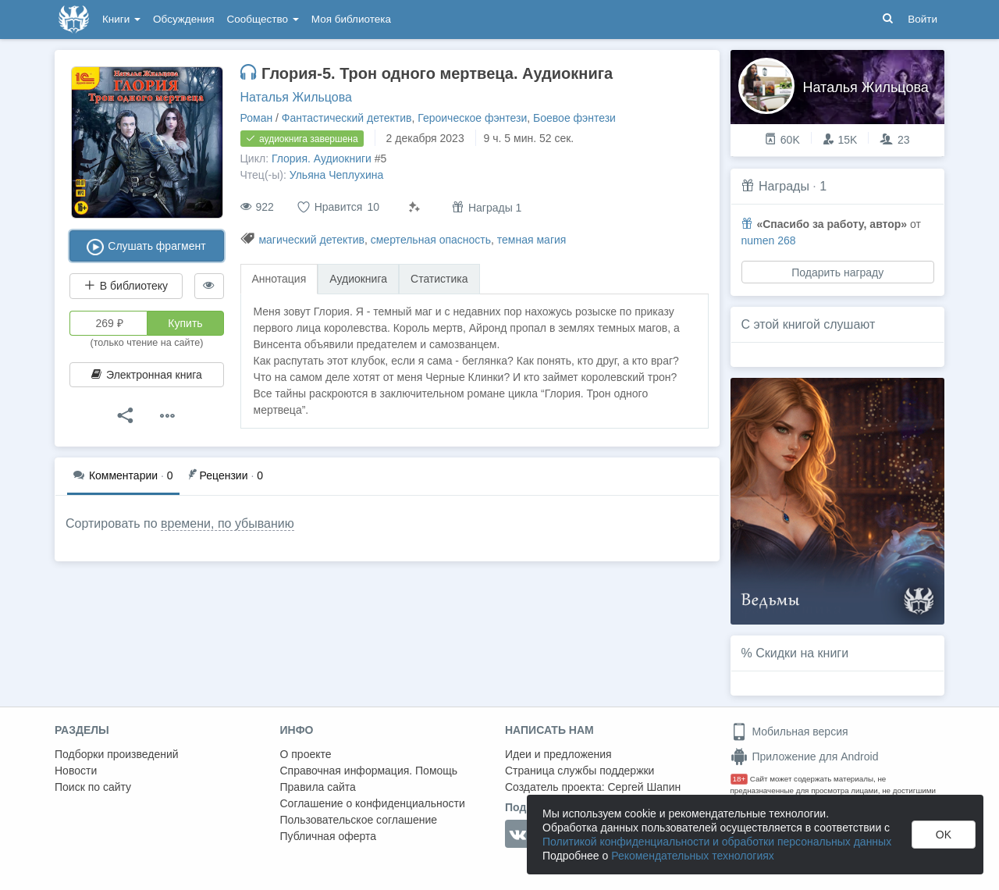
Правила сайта (318, 787)
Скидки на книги (801, 653)
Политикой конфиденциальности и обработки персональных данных (716, 841)
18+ (739, 778)
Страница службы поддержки (579, 770)
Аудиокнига (358, 278)
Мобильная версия (789, 731)
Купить (185, 323)
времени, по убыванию (227, 523)
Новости (76, 770)
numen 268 (768, 240)
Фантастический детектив (347, 118)
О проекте (306, 754)
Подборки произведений (117, 754)
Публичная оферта (328, 836)
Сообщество (263, 19)
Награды (784, 186)
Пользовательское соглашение (359, 819)
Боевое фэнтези (574, 118)
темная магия (532, 239)
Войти (922, 19)
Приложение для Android (805, 756)
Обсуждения (183, 19)
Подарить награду (837, 272)
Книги (121, 19)
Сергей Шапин (644, 787)
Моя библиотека (351, 19)
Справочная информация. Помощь (369, 770)
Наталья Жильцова (296, 97)
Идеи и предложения (558, 754)
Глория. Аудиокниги (322, 158)
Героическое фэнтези (472, 118)
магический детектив (311, 239)
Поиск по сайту (93, 787)
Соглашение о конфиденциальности (372, 803)
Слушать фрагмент (146, 247)
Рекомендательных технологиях (692, 855)
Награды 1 (486, 207)
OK (943, 834)
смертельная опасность (431, 239)
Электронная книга (146, 374)
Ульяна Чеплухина (337, 175)
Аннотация (279, 278)
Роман (256, 118)
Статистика (439, 278)
